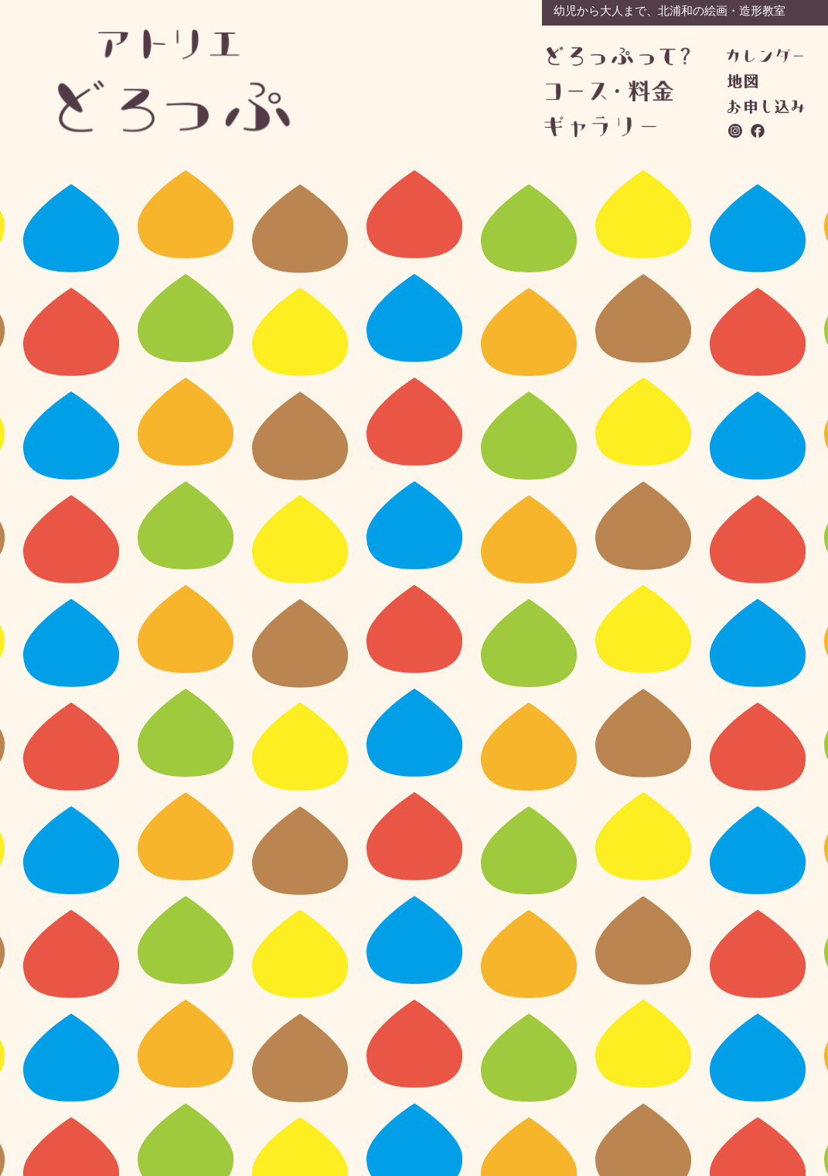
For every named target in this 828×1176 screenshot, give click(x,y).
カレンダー (765, 56)
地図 (742, 81)
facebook (758, 131)
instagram (736, 131)
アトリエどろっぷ (174, 80)
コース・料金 (617, 90)
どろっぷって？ (618, 56)
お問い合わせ (765, 107)
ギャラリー (615, 126)
